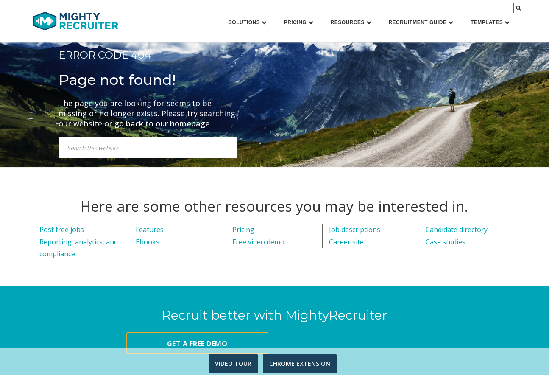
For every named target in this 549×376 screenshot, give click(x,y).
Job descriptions (354, 231)
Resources (351, 22)
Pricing (299, 22)
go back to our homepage (162, 125)
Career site (346, 243)
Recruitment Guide (421, 22)
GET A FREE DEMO (197, 345)
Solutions (248, 22)
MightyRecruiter (75, 20)
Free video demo (258, 243)
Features (150, 231)
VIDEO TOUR (233, 363)
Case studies (445, 243)
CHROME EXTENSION (299, 363)
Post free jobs (61, 231)
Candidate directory (457, 231)
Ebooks (147, 243)
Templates (490, 22)
